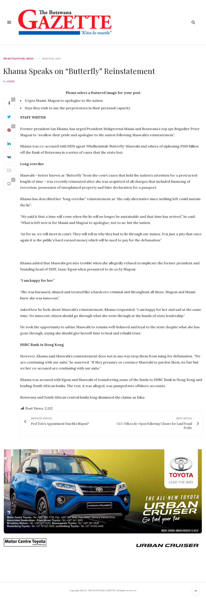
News (30, 59)
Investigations (14, 59)
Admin (10, 81)
